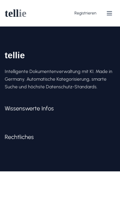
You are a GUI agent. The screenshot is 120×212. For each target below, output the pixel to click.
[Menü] (109, 13)
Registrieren (85, 13)
